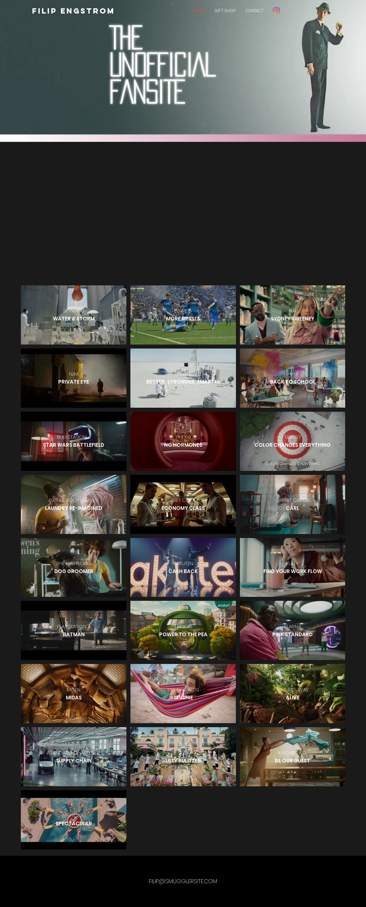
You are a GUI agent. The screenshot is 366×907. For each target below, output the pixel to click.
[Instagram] (276, 10)
